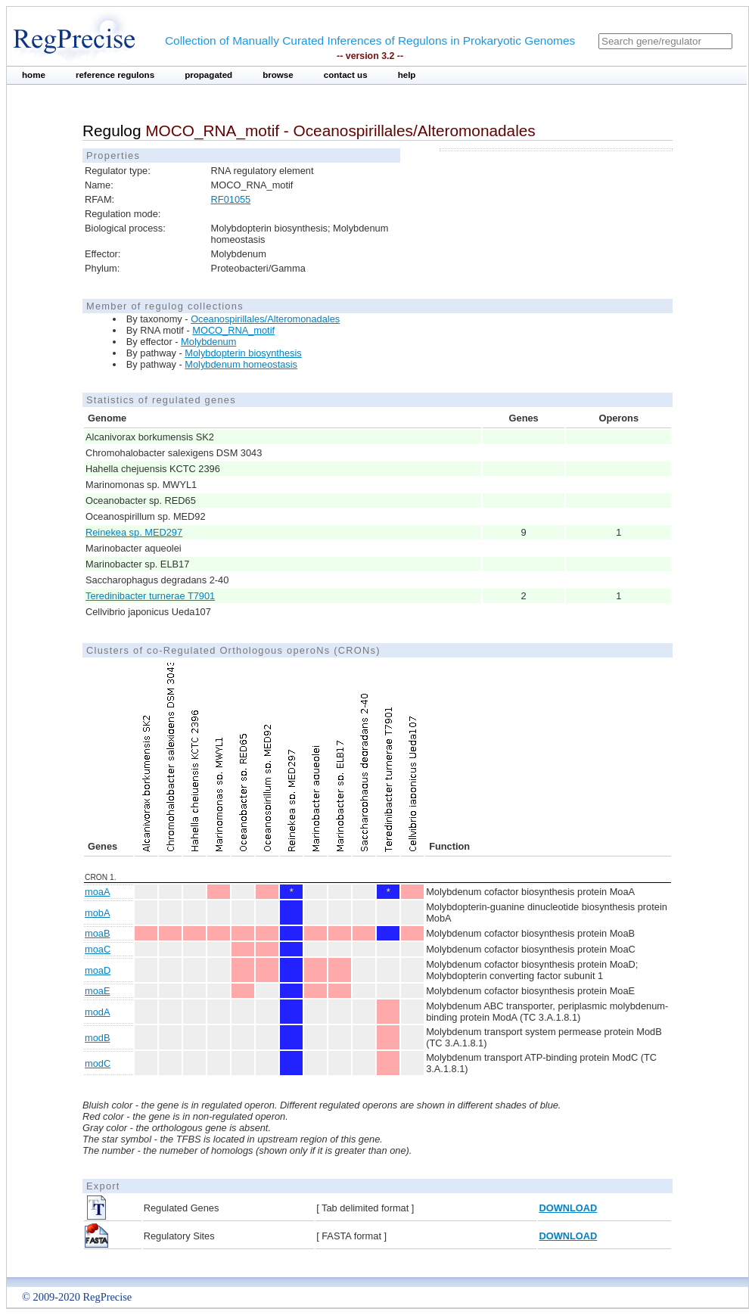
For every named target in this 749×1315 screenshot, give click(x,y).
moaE (97, 990)
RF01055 (231, 199)
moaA (97, 891)
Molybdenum (208, 341)
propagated (208, 74)
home (33, 74)
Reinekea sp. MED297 (133, 532)
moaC (97, 949)
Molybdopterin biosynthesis (243, 353)
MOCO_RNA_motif (233, 330)
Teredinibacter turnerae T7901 (150, 596)
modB (97, 1037)
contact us (346, 74)
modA (97, 1012)
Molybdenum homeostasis (241, 364)
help (407, 74)
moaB (97, 933)
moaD (97, 970)
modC (97, 1063)
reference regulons (115, 74)
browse (278, 74)
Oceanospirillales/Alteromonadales (265, 319)
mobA (97, 913)
